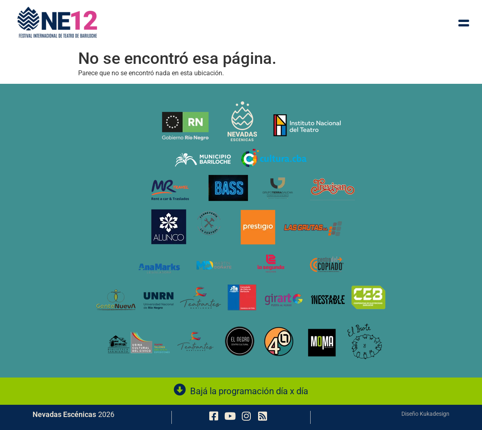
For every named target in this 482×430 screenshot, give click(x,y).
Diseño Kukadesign (425, 413)
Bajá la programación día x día (249, 391)
